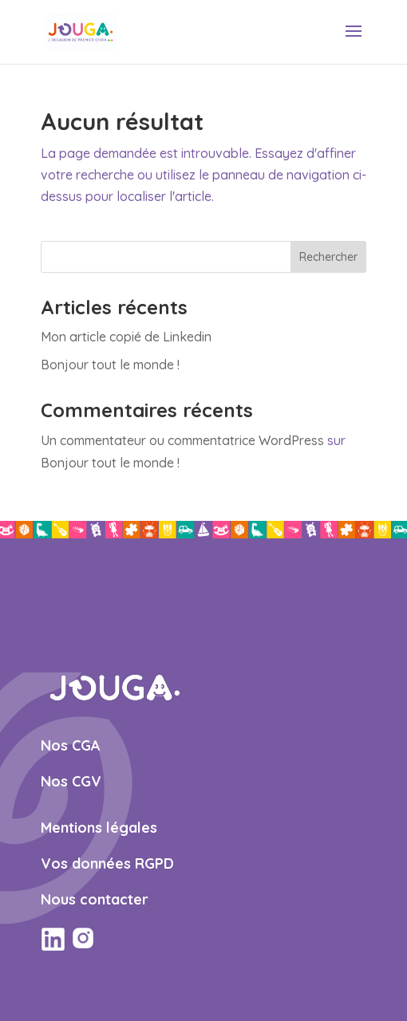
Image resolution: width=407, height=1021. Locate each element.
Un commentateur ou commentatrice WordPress (182, 440)
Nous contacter (94, 899)
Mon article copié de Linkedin (126, 337)
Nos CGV (71, 781)
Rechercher (328, 257)
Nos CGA (71, 745)
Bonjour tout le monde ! (110, 365)
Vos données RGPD (107, 863)
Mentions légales (99, 827)
